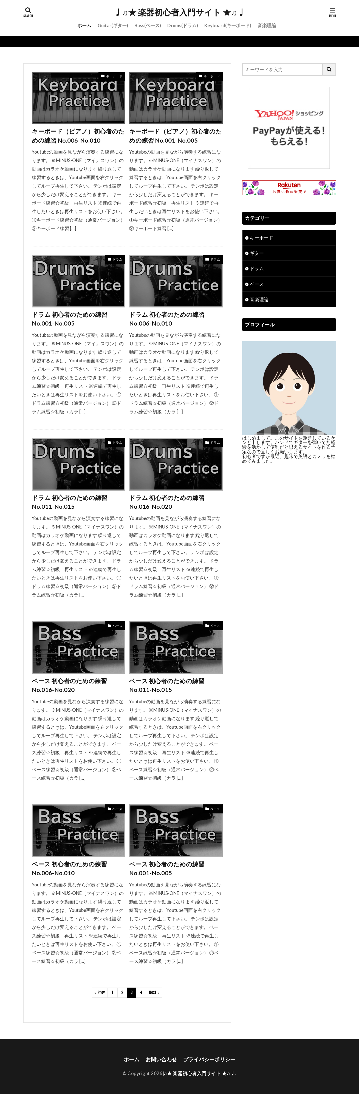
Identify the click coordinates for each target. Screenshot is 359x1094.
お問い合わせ (161, 1059)
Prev (101, 992)
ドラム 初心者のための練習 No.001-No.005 (69, 319)
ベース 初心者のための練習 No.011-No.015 (166, 685)
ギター (257, 253)
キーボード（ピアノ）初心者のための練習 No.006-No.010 (78, 136)
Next (152, 992)
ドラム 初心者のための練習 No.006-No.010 (167, 319)
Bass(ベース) (147, 25)
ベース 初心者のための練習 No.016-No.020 (69, 685)
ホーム (84, 25)
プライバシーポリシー (209, 1059)
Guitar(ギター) (113, 25)
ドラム (117, 259)
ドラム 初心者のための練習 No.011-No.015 (69, 502)
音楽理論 (267, 25)
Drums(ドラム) (182, 25)
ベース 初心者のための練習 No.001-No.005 (166, 869)
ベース (117, 626)
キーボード (114, 76)
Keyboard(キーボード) (227, 25)
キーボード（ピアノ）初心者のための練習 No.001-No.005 (175, 136)
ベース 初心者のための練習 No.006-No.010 (69, 869)
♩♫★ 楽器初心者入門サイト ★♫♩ (179, 12)
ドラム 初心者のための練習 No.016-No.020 (167, 502)
